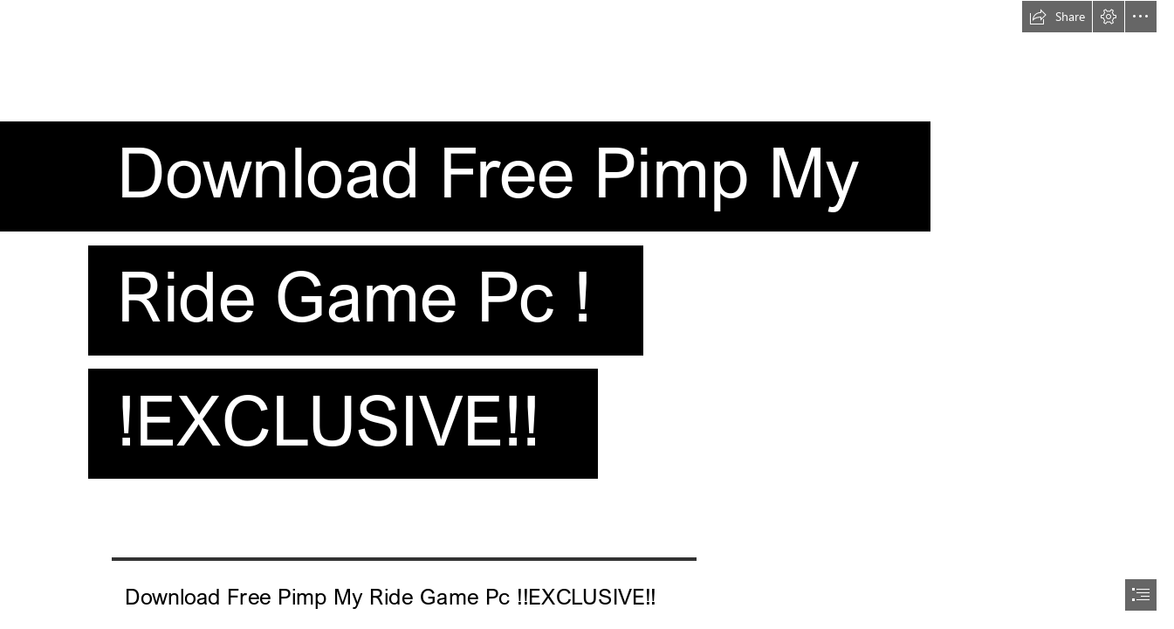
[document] (587, 314)
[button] (1057, 16)
